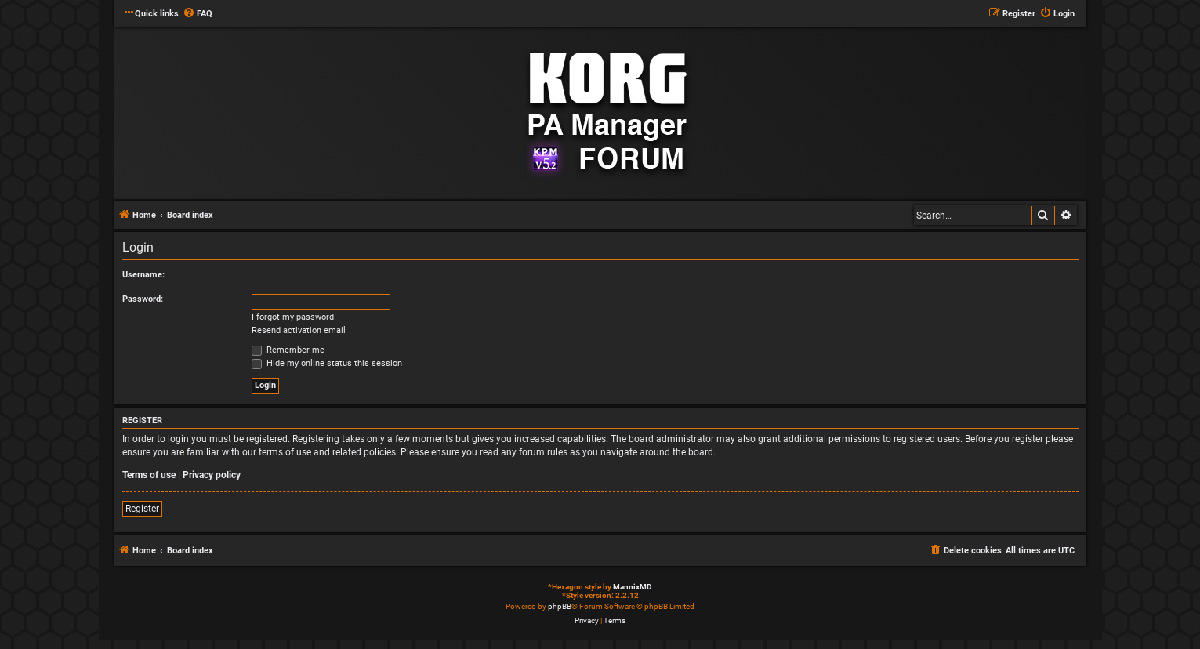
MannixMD (632, 586)
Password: (142, 299)
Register (142, 508)
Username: (143, 275)
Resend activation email (299, 330)
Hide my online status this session (327, 363)
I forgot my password (293, 317)
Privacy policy (212, 475)
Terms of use (149, 475)
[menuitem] (197, 14)
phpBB (559, 606)
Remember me (288, 350)
